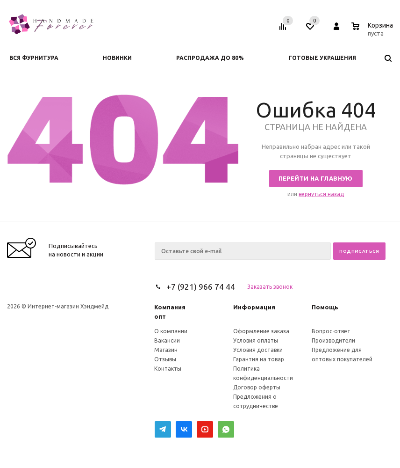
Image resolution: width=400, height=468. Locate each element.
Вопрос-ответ (331, 331)
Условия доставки (258, 350)
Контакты (167, 369)
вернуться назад (321, 194)
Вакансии (167, 340)
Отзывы (165, 359)
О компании (170, 331)
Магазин (166, 350)
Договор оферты (256, 387)
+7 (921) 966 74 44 (200, 286)
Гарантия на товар (258, 359)
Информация (254, 307)
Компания (170, 307)
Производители (333, 340)
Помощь (325, 307)
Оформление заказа (261, 331)
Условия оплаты (255, 340)
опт (160, 316)
